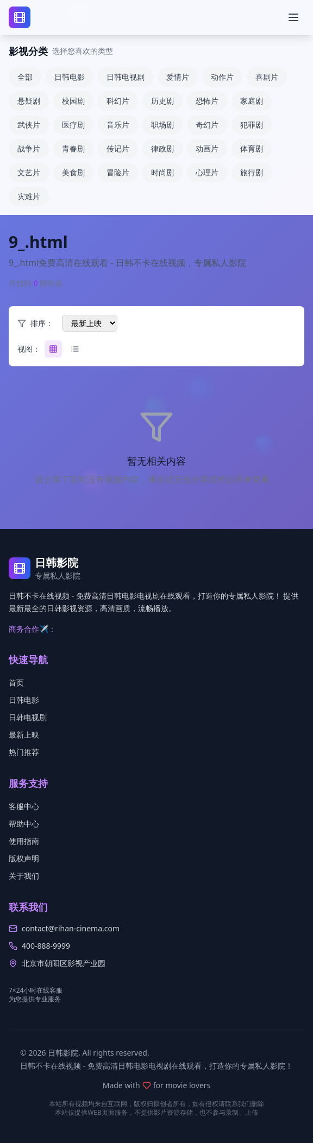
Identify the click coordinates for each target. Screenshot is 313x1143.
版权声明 (24, 858)
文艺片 (28, 172)
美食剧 (73, 172)
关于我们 (24, 876)
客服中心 (24, 806)
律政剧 (162, 148)
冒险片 (118, 172)
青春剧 (73, 148)
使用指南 (24, 841)
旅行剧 (251, 172)
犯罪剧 (251, 124)
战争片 (28, 148)
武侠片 (28, 124)
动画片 (207, 148)
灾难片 (28, 196)
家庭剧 (251, 101)
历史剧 (162, 101)
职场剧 (162, 124)
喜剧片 (266, 77)
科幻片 (118, 101)
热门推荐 (24, 752)
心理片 (207, 172)
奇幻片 (207, 124)
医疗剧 (73, 124)
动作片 (222, 77)
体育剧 (251, 148)
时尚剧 (162, 172)
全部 (25, 77)
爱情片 (177, 77)
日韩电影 (69, 77)
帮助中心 (24, 823)
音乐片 (118, 124)
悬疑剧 (28, 101)
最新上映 (24, 734)
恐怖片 (207, 101)
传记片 (118, 148)
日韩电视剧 (126, 77)
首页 (16, 682)
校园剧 (73, 101)
